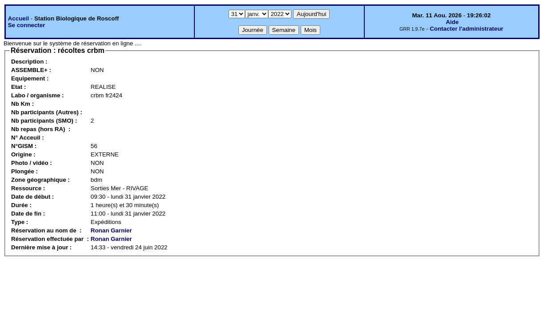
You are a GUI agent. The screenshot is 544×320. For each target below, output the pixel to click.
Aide (452, 22)
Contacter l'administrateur (466, 28)
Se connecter (26, 25)
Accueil (18, 18)
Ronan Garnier (111, 230)
